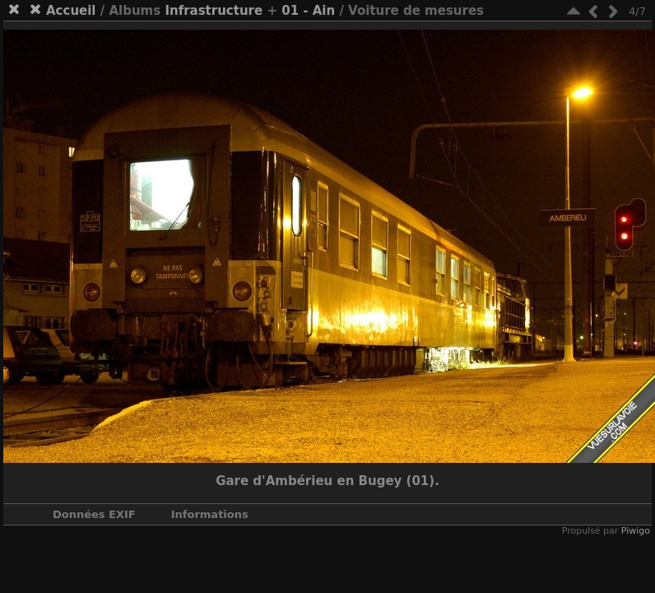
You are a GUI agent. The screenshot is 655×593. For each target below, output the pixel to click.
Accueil (71, 10)
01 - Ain (308, 10)
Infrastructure (213, 10)
